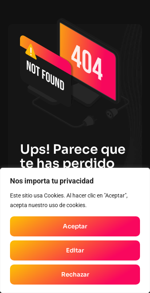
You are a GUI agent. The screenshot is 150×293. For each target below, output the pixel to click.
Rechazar (75, 274)
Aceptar (75, 226)
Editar (75, 250)
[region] (75, 230)
